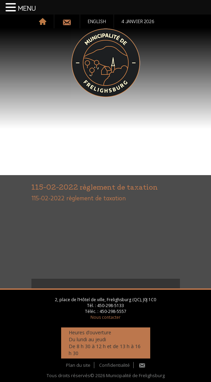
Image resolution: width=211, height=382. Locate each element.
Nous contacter (105, 317)
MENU (27, 8)
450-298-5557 (112, 311)
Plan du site (78, 365)
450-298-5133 (110, 305)
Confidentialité (114, 365)
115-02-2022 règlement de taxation (78, 198)
